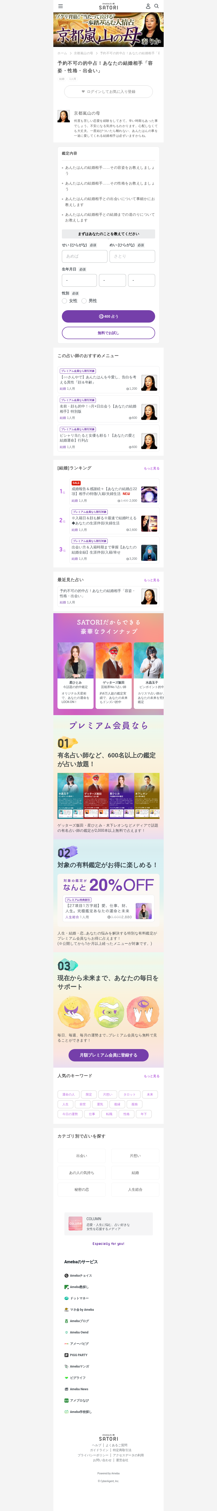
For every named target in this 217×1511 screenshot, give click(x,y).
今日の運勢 (70, 1114)
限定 (89, 1094)
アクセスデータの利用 (128, 1455)
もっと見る (152, 468)
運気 (100, 1104)
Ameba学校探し (80, 1412)
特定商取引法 (122, 1450)
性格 (126, 1114)
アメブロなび (78, 1400)
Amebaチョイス (80, 1276)
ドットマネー (78, 1298)
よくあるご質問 (116, 1445)
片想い (107, 1094)
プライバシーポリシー (93, 1455)
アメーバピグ (78, 1344)
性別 (65, 293)
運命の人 (68, 1094)
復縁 (117, 1104)
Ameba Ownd (78, 1332)
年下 (144, 1114)
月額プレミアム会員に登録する (108, 1055)
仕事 (92, 1114)
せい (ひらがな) (74, 245)
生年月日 (69, 269)
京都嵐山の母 (83, 53)
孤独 (134, 1104)
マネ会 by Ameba (81, 1310)
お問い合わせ (102, 1460)
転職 (109, 1114)
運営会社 (122, 1460)
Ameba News (78, 1389)
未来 (150, 1094)
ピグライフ (77, 1378)
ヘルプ (96, 1445)
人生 (65, 1104)
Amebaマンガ (78, 1366)
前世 (83, 1104)
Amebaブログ (78, 1321)
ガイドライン (99, 1450)
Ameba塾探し (78, 1287)
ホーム (62, 53)
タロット (129, 1094)
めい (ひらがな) (122, 245)
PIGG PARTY (78, 1355)
